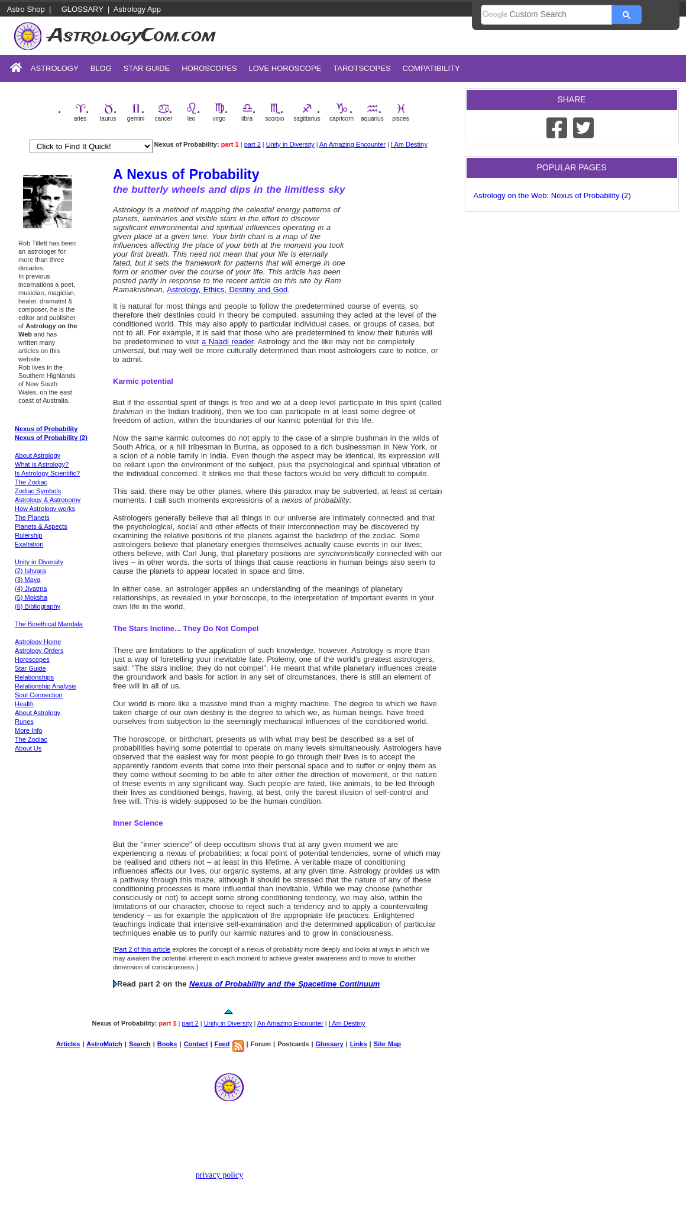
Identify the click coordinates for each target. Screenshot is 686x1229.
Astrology (55, 68)
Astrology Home (38, 641)
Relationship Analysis (45, 686)
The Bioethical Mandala (49, 624)
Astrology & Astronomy (47, 499)
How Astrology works (45, 508)
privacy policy (219, 1174)
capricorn (341, 112)
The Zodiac (31, 482)
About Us (28, 748)
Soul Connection (39, 694)
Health (24, 703)
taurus (108, 112)
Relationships (34, 677)
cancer (163, 112)
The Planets (32, 517)
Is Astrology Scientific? (47, 473)
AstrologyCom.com (132, 36)
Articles (68, 1043)
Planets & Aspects (41, 526)
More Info (28, 730)
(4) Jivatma (31, 588)
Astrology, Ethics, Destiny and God (227, 289)
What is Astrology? (42, 464)
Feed (222, 1043)
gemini (135, 112)
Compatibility (431, 68)
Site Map (387, 1043)
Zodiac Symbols (38, 490)
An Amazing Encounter (352, 144)
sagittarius (307, 112)
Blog (101, 68)
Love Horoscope (284, 68)
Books (167, 1043)
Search (140, 1043)
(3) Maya (27, 579)
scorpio (274, 112)
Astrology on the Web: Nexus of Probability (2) (552, 195)
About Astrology (37, 455)
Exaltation (29, 544)
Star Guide (147, 68)
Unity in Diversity (290, 144)
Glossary (82, 9)
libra (247, 112)
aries (80, 112)
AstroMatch (104, 1043)
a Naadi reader (227, 341)
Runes (24, 721)
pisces (400, 112)
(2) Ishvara (30, 570)
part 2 (252, 144)
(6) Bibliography (37, 606)
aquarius (372, 112)
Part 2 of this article (142, 949)
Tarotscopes (361, 68)
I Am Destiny (409, 144)
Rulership (28, 535)
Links (358, 1043)
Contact (196, 1043)
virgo (219, 112)
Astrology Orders (39, 650)
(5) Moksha (31, 597)
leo (192, 112)
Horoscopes (209, 68)
